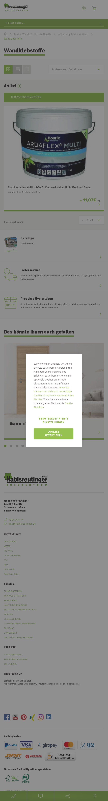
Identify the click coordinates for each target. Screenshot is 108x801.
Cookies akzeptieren (54, 434)
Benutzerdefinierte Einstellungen (53, 421)
